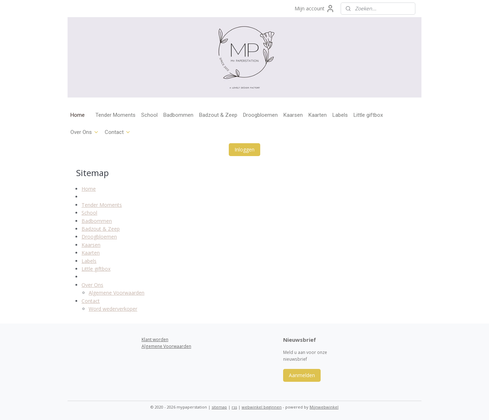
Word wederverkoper (113, 308)
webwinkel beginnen (262, 407)
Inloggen (244, 149)
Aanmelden (302, 375)
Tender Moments (115, 115)
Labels (340, 115)
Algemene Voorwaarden (116, 292)
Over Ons (84, 132)
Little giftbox (368, 115)
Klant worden (155, 339)
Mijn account (315, 8)
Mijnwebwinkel (324, 407)
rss (234, 407)
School (149, 115)
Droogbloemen (260, 115)
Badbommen (178, 115)
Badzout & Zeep (218, 115)
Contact (118, 132)
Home (77, 115)
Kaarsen (293, 115)
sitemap (219, 407)
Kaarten (317, 115)
